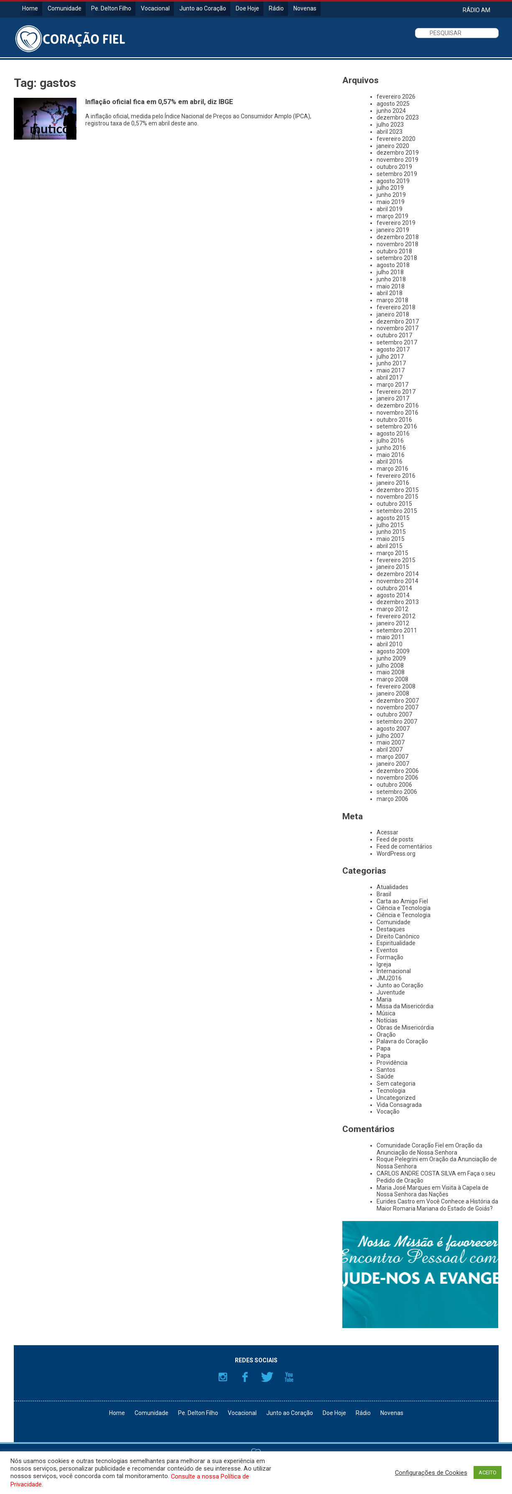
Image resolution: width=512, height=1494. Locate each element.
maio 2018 (391, 286)
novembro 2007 (397, 707)
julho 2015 (390, 525)
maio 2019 (391, 202)
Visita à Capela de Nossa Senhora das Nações (433, 1191)
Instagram (223, 1377)
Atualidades (392, 887)
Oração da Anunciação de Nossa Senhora (429, 1149)
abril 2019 (389, 209)
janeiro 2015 (393, 566)
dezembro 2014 (398, 574)
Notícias (387, 1020)
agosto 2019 (393, 181)
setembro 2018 (397, 258)
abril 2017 (389, 377)
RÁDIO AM (476, 10)
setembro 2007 (397, 721)
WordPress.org (396, 853)
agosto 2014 (393, 595)
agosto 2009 (393, 651)
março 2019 (392, 216)
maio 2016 (391, 454)
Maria (384, 999)
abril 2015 (389, 546)
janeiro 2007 (393, 763)
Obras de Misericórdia (405, 1027)
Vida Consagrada (399, 1104)
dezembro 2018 (398, 237)
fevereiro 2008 (396, 686)
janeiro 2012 (393, 623)
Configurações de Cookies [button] (431, 1472)
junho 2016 (391, 447)
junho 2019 (391, 194)
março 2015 (392, 553)
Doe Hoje (247, 8)
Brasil (384, 894)
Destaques (391, 929)
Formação (390, 957)
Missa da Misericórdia (405, 1006)
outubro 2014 (394, 588)
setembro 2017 (397, 342)
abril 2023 (389, 131)
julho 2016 (390, 440)
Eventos (387, 950)
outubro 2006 (394, 784)
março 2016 (392, 468)
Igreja (384, 964)
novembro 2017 (397, 328)
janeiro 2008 (393, 693)
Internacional (394, 971)
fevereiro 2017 (396, 391)
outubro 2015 (394, 503)
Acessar (387, 832)
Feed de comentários (404, 846)
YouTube (289, 1377)
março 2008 (392, 679)
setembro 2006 (397, 791)
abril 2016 (389, 461)
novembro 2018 (397, 244)
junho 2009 (391, 658)
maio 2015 (391, 538)
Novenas (304, 8)
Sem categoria (396, 1083)
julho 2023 (390, 124)
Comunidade (65, 8)
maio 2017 (391, 370)
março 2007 (392, 756)
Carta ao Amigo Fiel (402, 901)
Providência (392, 1062)
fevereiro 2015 (396, 560)
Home (30, 8)
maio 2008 (391, 672)
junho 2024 (391, 110)
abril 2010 (389, 644)
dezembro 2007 (398, 700)
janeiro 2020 (393, 146)
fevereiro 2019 (396, 222)
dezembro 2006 (398, 770)
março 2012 (392, 609)
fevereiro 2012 (396, 616)
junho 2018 (391, 279)
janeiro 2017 (393, 398)
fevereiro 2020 (396, 138)
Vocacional (155, 8)
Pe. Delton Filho (111, 8)
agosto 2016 (393, 433)
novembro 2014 (397, 581)
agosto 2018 (393, 265)
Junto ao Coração (202, 8)
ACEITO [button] (488, 1472)
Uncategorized (396, 1097)
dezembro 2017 (398, 321)
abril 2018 (389, 293)
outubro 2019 (394, 166)
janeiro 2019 (393, 230)
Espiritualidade (396, 943)
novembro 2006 (397, 777)
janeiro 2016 (393, 482)
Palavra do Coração (402, 1041)
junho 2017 (391, 363)
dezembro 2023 (398, 117)
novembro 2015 (397, 496)
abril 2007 (389, 749)
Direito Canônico (398, 936)
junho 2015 (391, 531)
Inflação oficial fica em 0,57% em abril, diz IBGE (159, 102)
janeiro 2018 (393, 314)
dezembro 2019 (398, 152)
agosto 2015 (393, 518)
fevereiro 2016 (396, 475)
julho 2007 (390, 735)
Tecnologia (391, 1090)
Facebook (245, 1377)
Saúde (385, 1076)
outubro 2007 (394, 714)
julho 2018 (390, 272)
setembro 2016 (397, 426)
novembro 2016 (397, 412)
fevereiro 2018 (396, 307)
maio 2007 (391, 742)
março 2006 (392, 798)
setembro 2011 (397, 630)
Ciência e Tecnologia (403, 908)
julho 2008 (390, 665)
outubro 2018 (394, 251)
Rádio (276, 8)
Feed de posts (395, 839)
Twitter (267, 1377)
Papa (383, 1048)
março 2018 (392, 300)
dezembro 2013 (398, 602)
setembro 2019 (397, 174)
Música (386, 1013)
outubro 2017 (394, 335)
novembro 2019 (397, 159)
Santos (386, 1069)
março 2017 (392, 384)
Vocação (388, 1111)
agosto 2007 (393, 728)
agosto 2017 (393, 349)
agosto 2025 (393, 103)
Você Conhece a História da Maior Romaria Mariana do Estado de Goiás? (437, 1205)
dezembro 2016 (398, 405)
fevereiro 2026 (396, 96)
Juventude (391, 992)
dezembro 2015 (398, 490)
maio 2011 (391, 637)
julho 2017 (390, 356)
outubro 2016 (394, 419)
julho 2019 (390, 187)
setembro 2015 (397, 510)
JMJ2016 (389, 978)
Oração (386, 1034)
